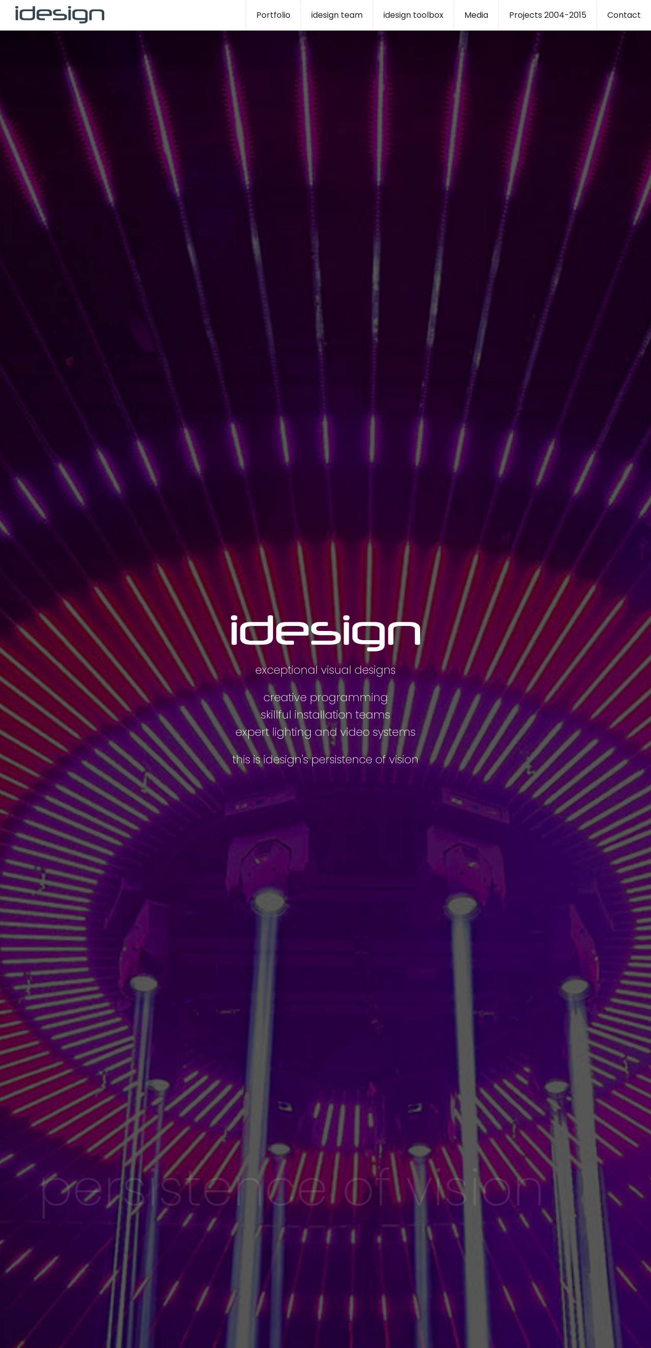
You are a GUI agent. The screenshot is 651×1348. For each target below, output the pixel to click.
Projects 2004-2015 (547, 15)
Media (476, 15)
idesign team (337, 15)
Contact (624, 15)
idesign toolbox (413, 15)
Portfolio (273, 15)
